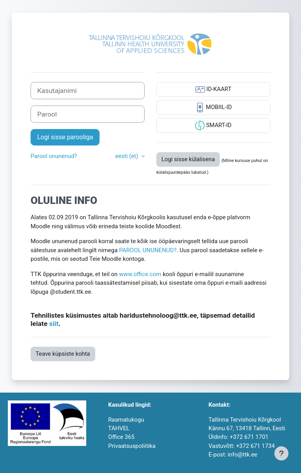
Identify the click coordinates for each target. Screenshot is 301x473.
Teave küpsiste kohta (63, 353)
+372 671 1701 (249, 436)
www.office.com (140, 274)
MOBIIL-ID (213, 107)
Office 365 (121, 436)
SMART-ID (213, 125)
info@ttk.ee (242, 454)
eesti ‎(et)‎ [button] (127, 156)
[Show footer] (281, 453)
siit (53, 323)
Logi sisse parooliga (65, 137)
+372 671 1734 (255, 445)
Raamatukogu (126, 419)
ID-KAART (213, 89)
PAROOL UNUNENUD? (148, 250)
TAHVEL (118, 428)
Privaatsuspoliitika (132, 445)
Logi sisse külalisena (188, 159)
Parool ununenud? (54, 156)
